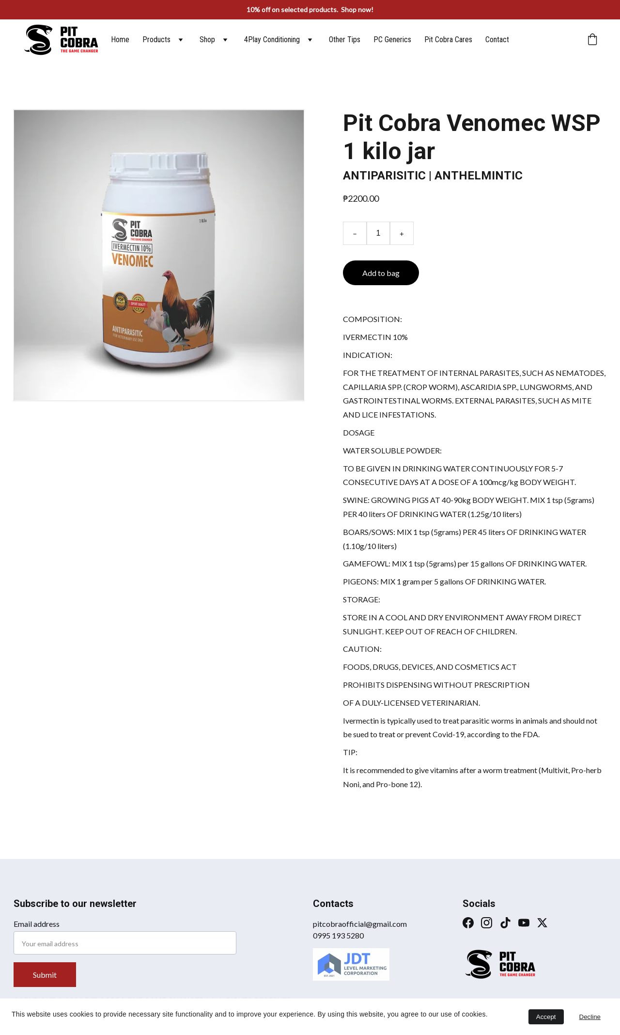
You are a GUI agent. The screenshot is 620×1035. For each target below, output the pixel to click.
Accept (546, 1016)
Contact (497, 39)
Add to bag (381, 272)
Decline (590, 1016)
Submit (45, 974)
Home (120, 39)
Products (156, 39)
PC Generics (392, 39)
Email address (37, 923)
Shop (207, 39)
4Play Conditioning (272, 39)
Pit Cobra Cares (448, 39)
